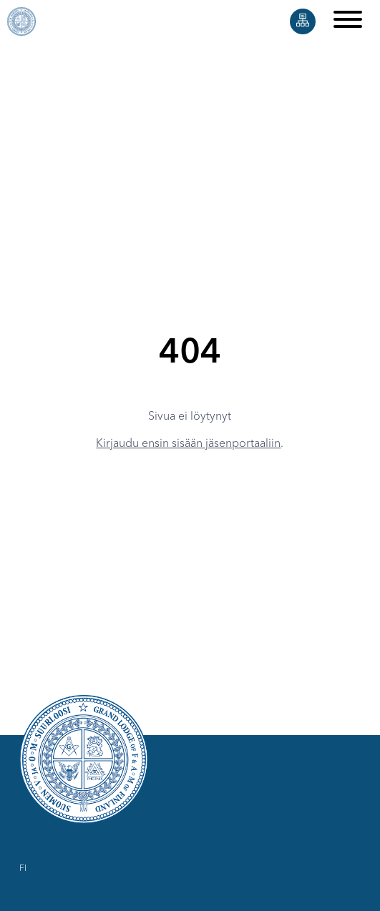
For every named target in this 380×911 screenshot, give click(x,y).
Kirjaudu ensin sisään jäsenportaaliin (188, 444)
